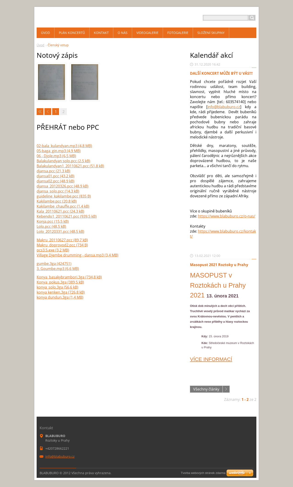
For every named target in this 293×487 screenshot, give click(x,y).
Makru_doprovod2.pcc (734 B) (62, 245)
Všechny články (206, 389)
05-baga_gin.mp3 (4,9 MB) (59, 150)
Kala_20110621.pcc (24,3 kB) (60, 211)
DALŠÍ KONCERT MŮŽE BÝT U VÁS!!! (221, 73)
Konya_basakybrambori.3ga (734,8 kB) (69, 277)
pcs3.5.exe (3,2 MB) (53, 250)
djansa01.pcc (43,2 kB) (55, 176)
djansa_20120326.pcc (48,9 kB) (62, 186)
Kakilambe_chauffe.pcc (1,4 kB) (63, 206)
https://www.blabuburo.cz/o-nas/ (226, 216)
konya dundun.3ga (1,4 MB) (60, 297)
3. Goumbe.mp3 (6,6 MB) (58, 268)
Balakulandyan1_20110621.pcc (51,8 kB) (70, 165)
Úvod (40, 45)
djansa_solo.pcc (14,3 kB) (58, 191)
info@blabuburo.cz (223, 106)
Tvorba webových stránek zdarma (203, 473)
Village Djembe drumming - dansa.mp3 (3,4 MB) (77, 255)
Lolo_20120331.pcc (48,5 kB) (60, 231)
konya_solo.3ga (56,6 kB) (57, 287)
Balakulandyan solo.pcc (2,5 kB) (63, 160)
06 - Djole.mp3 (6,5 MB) (56, 155)
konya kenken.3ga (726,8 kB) (61, 292)
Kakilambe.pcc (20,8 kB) (57, 201)
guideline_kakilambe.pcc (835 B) (64, 196)
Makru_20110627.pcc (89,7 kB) (62, 239)
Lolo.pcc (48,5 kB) (51, 226)
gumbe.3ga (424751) (54, 263)
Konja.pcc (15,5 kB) (53, 221)
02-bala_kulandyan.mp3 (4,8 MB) (64, 145)
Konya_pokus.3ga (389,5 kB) (60, 282)
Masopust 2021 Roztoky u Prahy (219, 264)
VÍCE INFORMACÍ (211, 359)
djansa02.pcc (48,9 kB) (55, 181)
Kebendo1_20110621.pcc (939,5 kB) (67, 216)
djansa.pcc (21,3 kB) (53, 170)
